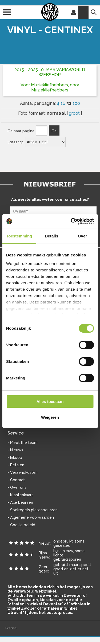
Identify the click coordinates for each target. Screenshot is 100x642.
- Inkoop (14, 457)
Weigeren (50, 417)
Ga (54, 131)
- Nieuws (15, 450)
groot (75, 113)
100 (76, 103)
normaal (57, 113)
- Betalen (15, 465)
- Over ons (16, 487)
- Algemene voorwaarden (30, 517)
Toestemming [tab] (19, 236)
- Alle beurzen (20, 502)
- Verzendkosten (22, 472)
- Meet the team (22, 442)
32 (69, 103)
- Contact (16, 480)
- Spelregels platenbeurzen (32, 510)
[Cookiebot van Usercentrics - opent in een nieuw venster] (71, 221)
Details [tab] (51, 236)
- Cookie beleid (21, 525)
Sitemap (10, 627)
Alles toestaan (50, 401)
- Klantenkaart (20, 495)
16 (63, 103)
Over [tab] (82, 236)
